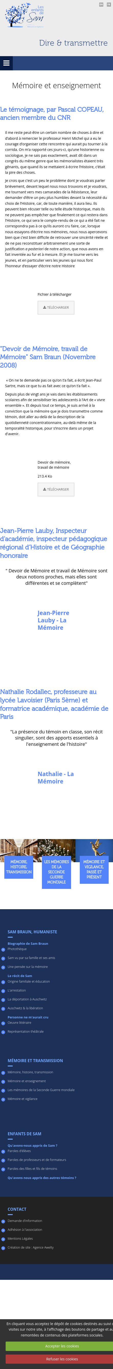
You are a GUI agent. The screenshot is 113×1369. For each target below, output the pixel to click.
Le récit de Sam (20, 976)
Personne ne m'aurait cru (28, 1017)
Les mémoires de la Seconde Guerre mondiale (41, 1090)
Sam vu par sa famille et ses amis (31, 958)
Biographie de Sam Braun (28, 943)
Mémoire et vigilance (23, 1099)
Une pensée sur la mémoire (28, 967)
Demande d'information (25, 1221)
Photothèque (17, 949)
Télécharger (56, 307)
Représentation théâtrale (26, 1031)
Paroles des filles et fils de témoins (32, 1169)
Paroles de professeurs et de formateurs (37, 1160)
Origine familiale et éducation (29, 981)
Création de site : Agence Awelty (31, 1247)
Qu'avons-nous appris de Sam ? (32, 1145)
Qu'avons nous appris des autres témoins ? (42, 1178)
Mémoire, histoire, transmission (30, 1072)
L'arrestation (17, 990)
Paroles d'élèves (19, 1151)
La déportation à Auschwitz (27, 999)
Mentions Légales (20, 1238)
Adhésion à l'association (25, 1230)
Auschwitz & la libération (25, 1008)
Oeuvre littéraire (19, 1022)
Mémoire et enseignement (27, 1081)
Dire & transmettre (73, 43)
